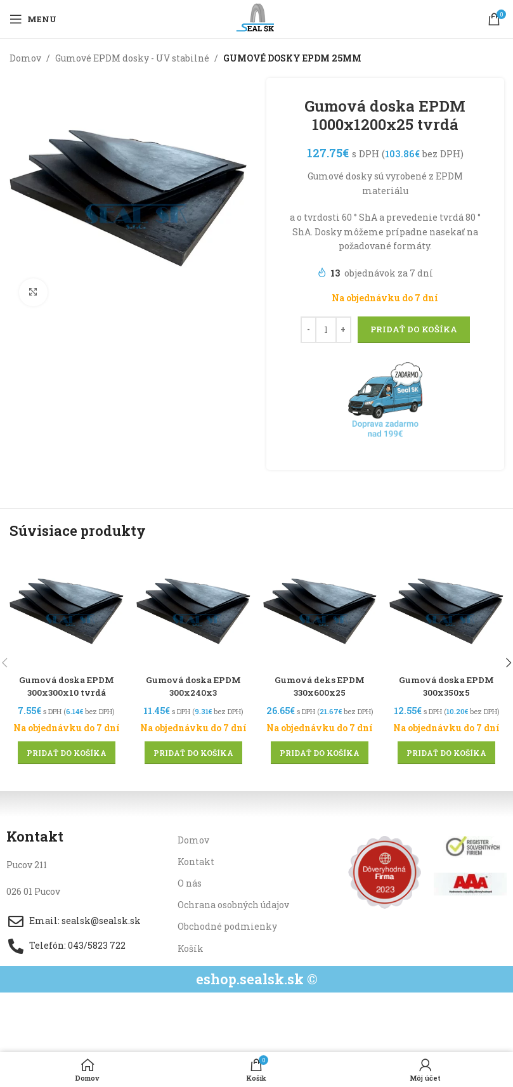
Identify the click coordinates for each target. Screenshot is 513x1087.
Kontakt (196, 861)
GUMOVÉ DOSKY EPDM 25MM (292, 58)
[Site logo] (256, 18)
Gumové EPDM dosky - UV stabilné (132, 58)
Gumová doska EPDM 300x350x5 (446, 686)
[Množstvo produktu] (325, 329)
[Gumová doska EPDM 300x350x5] (446, 611)
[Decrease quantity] (308, 329)
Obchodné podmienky (227, 926)
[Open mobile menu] (33, 19)
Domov (25, 58)
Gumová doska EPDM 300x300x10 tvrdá (66, 686)
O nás (190, 882)
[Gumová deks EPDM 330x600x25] (320, 611)
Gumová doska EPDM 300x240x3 (193, 686)
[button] (66, 752)
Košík (191, 948)
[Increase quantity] (343, 329)
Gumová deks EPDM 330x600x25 (319, 686)
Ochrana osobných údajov (233, 905)
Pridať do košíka (413, 329)
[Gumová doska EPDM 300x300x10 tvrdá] (67, 611)
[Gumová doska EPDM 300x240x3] (193, 611)
